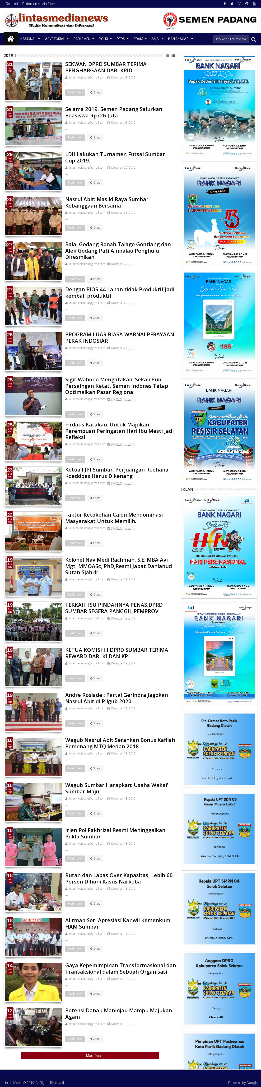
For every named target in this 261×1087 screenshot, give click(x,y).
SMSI (155, 39)
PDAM (138, 39)
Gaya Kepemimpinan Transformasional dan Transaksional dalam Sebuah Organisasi (120, 968)
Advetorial (55, 39)
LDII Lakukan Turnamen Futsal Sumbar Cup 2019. (115, 157)
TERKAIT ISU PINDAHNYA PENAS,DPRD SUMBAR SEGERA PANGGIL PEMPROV (114, 607)
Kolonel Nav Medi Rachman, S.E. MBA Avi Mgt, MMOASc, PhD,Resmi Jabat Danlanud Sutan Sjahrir (118, 566)
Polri (103, 39)
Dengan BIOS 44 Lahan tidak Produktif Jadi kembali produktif (119, 292)
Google (252, 1083)
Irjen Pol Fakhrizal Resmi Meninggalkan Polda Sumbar (115, 833)
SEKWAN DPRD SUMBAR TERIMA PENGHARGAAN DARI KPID (106, 67)
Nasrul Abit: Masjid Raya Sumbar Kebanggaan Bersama (107, 202)
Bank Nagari (178, 39)
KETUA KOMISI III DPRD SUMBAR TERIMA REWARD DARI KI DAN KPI (116, 652)
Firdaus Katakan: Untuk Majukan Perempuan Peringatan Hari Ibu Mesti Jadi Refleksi (119, 430)
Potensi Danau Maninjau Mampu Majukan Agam (118, 1013)
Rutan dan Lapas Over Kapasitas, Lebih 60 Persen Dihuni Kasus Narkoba (119, 878)
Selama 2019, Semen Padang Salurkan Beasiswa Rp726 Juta (113, 112)
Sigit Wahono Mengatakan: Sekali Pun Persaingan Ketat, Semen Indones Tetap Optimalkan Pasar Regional (116, 385)
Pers (121, 39)
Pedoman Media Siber (38, 4)
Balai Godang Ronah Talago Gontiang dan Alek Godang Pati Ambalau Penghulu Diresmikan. (118, 250)
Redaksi (12, 4)
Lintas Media (13, 1083)
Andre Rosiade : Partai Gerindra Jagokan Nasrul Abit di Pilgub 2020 (116, 697)
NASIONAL (28, 39)
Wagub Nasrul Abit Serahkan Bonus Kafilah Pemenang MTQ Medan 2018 (120, 742)
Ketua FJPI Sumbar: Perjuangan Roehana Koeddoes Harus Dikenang (116, 472)
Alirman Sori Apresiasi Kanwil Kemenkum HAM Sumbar (117, 923)
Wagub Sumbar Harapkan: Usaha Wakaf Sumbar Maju (116, 788)
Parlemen (82, 39)
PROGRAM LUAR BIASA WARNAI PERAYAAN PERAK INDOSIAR (119, 337)
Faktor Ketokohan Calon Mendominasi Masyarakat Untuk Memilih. (114, 517)
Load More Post (90, 1056)
